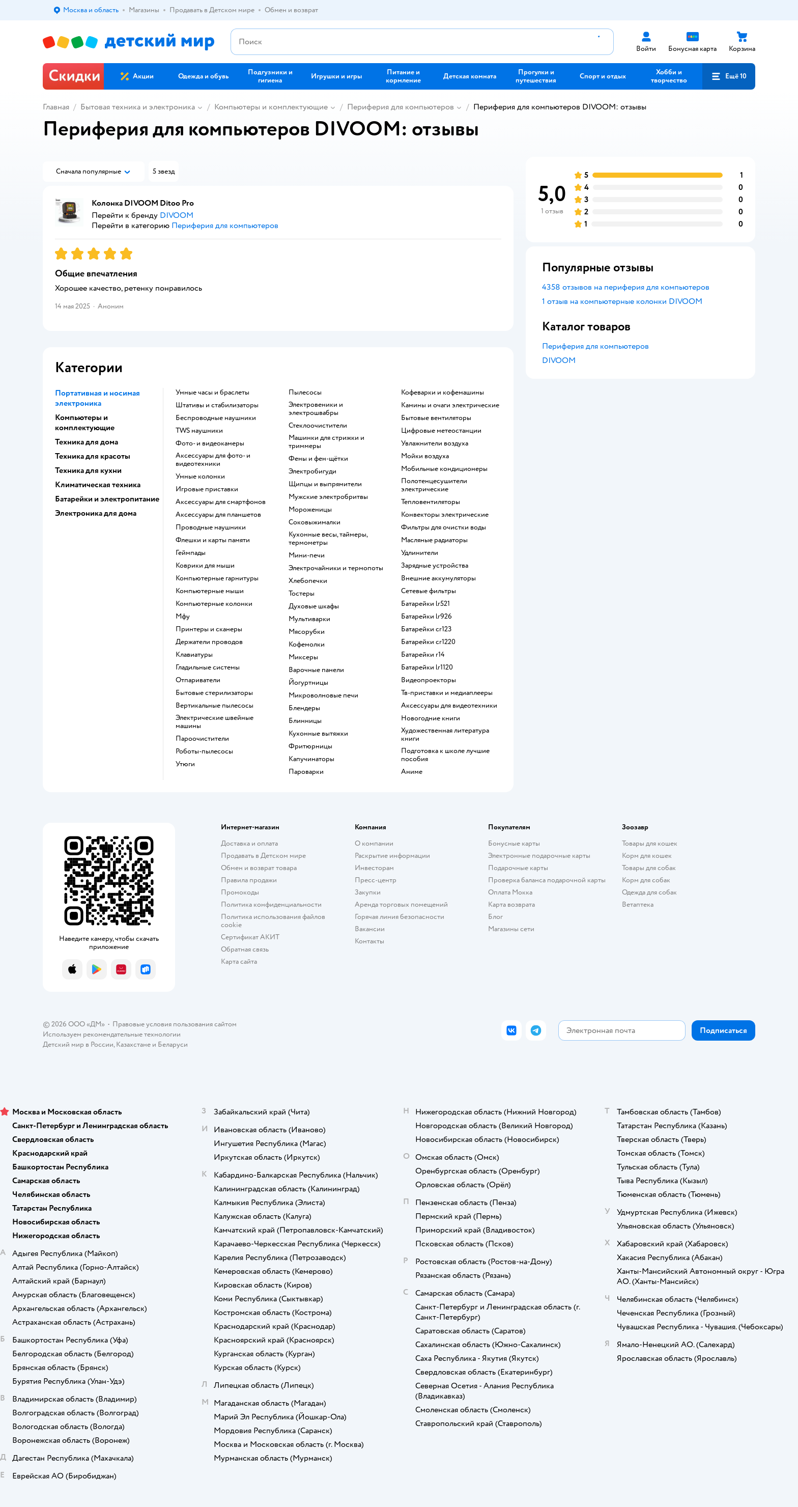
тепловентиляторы (430, 502)
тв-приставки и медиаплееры (447, 693)
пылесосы (305, 392)
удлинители (419, 553)
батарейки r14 (423, 655)
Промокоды (240, 892)
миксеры (303, 657)
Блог (495, 916)
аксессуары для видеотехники (449, 706)
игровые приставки (207, 489)
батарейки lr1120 (427, 667)
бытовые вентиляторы (436, 418)
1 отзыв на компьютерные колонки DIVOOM (622, 301)
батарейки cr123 (426, 629)
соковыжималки (314, 522)
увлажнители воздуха (434, 443)
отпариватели (198, 680)
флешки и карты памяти (213, 540)
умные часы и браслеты (212, 392)
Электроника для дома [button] (95, 513)
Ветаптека (637, 904)
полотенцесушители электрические (434, 485)
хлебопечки (308, 581)
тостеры (302, 594)
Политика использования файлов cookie (273, 920)
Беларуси (173, 1044)
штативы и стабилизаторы (217, 405)
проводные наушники (211, 527)
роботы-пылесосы (204, 751)
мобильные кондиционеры (444, 469)
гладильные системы (208, 667)
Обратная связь (245, 949)
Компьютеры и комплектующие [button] (85, 422)
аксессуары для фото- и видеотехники (213, 460)
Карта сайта (239, 961)
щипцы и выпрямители (325, 484)
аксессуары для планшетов (218, 515)
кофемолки (307, 644)
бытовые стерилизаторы (214, 693)
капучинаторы (311, 759)
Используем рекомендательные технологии (112, 1034)
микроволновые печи (323, 695)
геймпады (191, 553)
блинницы (305, 721)
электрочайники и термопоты (336, 568)
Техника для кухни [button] (88, 470)
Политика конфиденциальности (271, 904)
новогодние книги (430, 718)
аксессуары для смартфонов (221, 502)
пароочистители (202, 739)
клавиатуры (194, 655)
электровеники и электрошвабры (316, 409)
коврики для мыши (205, 566)
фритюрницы (310, 746)
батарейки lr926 (426, 616)
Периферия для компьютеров (400, 107)
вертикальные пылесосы (214, 706)
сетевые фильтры (428, 591)
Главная (56, 107)
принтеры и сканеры (209, 629)
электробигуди (312, 471)
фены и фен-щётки (318, 459)
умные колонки (200, 476)
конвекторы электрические (445, 515)
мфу (183, 616)
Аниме (411, 772)
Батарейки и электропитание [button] (107, 499)
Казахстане (133, 1044)
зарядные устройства (434, 566)
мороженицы (310, 510)
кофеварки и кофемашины (442, 392)
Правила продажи (249, 880)
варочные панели (316, 670)
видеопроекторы (428, 680)
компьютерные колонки (214, 604)
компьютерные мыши (210, 591)
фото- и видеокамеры (210, 443)
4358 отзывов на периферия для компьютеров (625, 287)
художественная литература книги (445, 735)
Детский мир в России (78, 1044)
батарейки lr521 (425, 604)
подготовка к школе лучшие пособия (445, 755)
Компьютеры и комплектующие (271, 107)
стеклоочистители (318, 426)
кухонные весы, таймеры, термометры (328, 539)
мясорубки (307, 632)
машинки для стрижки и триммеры (326, 442)
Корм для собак (646, 880)
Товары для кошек (649, 843)
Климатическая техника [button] (97, 485)
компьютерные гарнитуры (217, 578)
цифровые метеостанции (441, 431)
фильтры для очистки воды (443, 527)
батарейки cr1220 (428, 642)
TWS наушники (199, 431)
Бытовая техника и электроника (137, 107)
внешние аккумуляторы (438, 578)
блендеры (304, 708)
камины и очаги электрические (450, 405)
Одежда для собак (649, 892)
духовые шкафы (314, 606)
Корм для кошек (647, 855)
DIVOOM (559, 360)
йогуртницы (308, 683)
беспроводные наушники (216, 418)
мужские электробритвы (328, 497)
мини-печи (307, 555)
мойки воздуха (425, 456)
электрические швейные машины (214, 722)
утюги (185, 764)
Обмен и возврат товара (259, 867)
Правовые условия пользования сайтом (174, 1024)
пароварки (306, 772)
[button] (728, 76)
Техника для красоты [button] (92, 456)
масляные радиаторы (434, 540)
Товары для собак (649, 867)
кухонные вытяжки (318, 734)
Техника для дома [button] (86, 442)
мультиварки (309, 619)
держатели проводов (209, 642)
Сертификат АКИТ (250, 937)
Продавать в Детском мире (263, 855)
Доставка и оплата (249, 843)
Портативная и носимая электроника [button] (97, 398)
